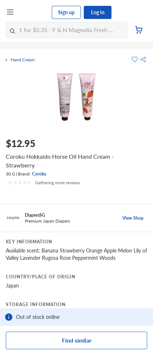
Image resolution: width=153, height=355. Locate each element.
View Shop (133, 218)
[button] (143, 59)
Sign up (66, 12)
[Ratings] (44, 183)
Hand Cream (23, 60)
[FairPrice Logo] (33, 12)
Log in (98, 12)
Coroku (39, 174)
